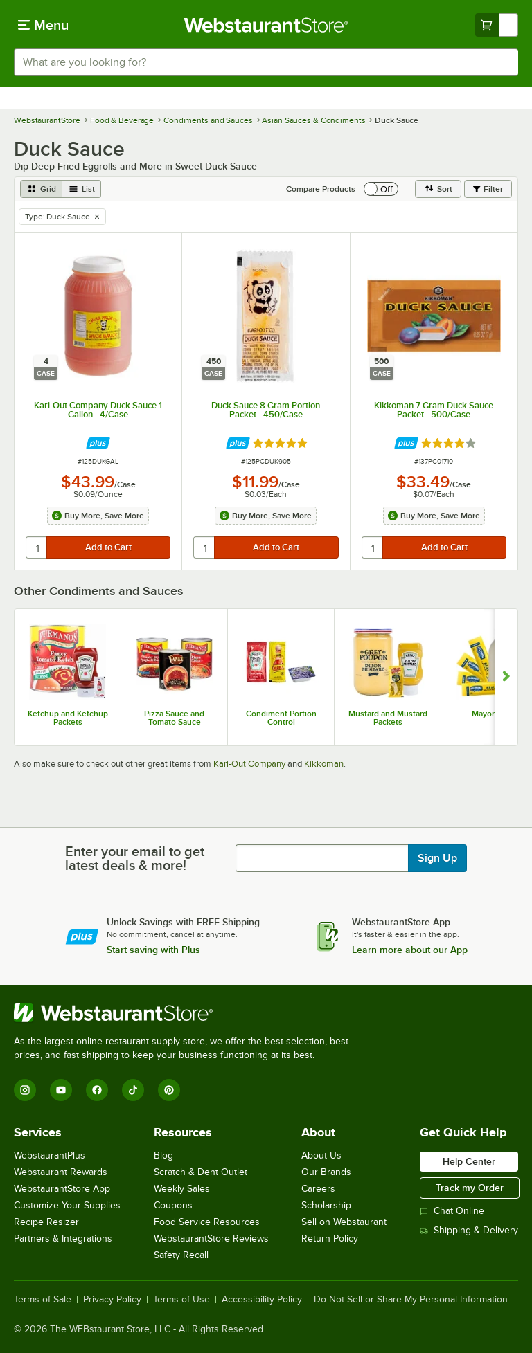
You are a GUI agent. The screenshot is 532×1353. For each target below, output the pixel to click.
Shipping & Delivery (469, 1230)
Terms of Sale (42, 1300)
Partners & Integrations (63, 1238)
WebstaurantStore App (62, 1188)
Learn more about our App (410, 949)
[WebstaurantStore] (187, 1012)
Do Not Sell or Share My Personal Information (411, 1300)
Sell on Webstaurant (344, 1222)
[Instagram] (25, 1090)
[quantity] (37, 547)
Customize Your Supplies (67, 1205)
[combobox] (266, 62)
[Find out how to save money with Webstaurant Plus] (98, 443)
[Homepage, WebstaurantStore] (266, 25)
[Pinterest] (169, 1090)
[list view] (81, 189)
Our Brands (326, 1172)
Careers (318, 1188)
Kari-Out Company (249, 764)
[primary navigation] (43, 25)
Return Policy (329, 1238)
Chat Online (452, 1211)
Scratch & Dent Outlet (200, 1172)
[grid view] (41, 189)
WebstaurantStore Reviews (211, 1238)
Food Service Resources (207, 1222)
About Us (321, 1155)
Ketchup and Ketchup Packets (68, 717)
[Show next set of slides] (506, 677)
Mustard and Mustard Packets (387, 717)
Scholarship (326, 1205)
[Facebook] (97, 1090)
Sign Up (437, 858)
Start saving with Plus (153, 949)
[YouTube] (61, 1090)
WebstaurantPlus (49, 1155)
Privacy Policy (112, 1300)
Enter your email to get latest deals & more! (134, 858)
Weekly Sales (182, 1188)
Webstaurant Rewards (60, 1172)
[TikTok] (133, 1090)
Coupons (173, 1205)
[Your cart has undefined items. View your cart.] (496, 25)
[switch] (381, 189)
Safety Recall (181, 1255)
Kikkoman (324, 764)
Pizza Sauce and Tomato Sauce (174, 717)
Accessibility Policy (262, 1300)
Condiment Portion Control (281, 717)
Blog (163, 1155)
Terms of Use (181, 1300)
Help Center (469, 1161)
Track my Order (470, 1187)
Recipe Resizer (46, 1222)
